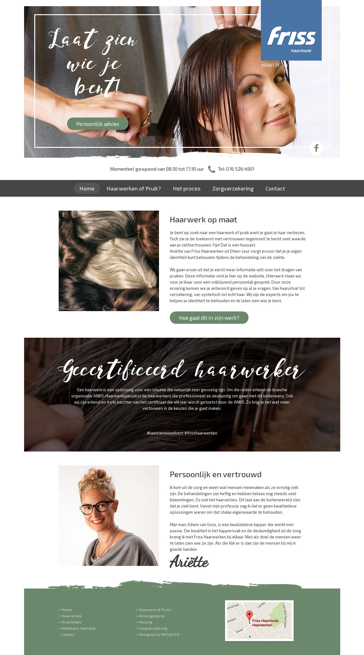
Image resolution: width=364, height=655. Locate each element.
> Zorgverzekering (151, 628)
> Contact (67, 634)
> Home (65, 609)
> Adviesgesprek (150, 616)
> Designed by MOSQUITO (157, 634)
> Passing (144, 622)
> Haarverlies (70, 616)
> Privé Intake (70, 622)
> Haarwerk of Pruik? (153, 609)
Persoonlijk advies (97, 124)
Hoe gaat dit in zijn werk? (209, 318)
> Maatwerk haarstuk (77, 628)
